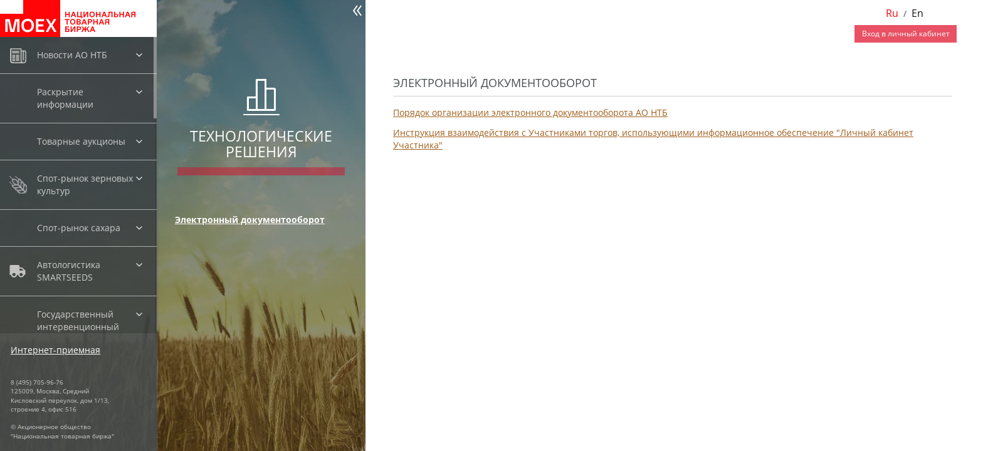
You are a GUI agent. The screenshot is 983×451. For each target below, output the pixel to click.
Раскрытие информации (65, 98)
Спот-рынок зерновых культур (85, 184)
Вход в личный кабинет (906, 33)
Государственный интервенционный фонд (78, 326)
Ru (892, 13)
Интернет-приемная (55, 350)
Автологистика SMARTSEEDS (68, 271)
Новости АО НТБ (72, 55)
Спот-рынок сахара (78, 228)
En (917, 13)
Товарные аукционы (81, 141)
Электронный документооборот (250, 220)
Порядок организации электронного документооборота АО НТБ (530, 112)
